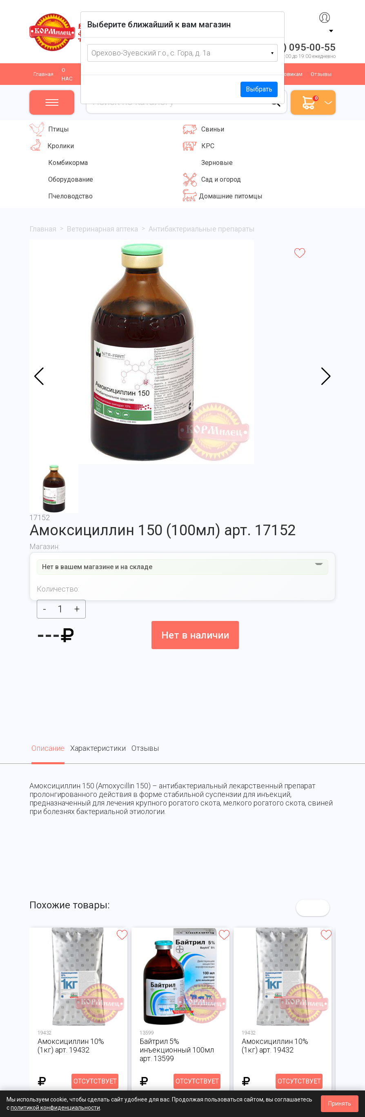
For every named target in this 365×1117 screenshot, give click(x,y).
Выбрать (259, 89)
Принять (339, 1103)
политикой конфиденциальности (55, 1107)
